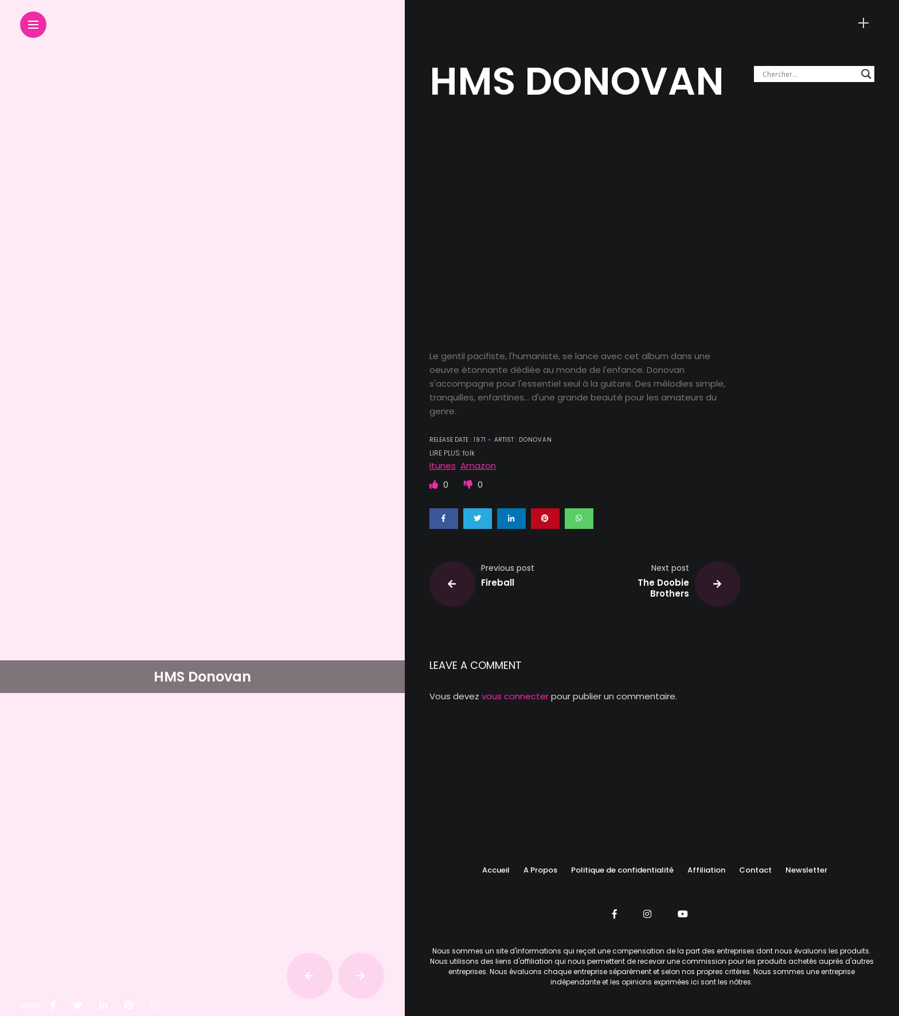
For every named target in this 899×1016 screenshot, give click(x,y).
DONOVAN (534, 439)
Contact (755, 870)
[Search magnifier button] (866, 74)
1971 (478, 439)
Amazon (478, 466)
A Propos (540, 870)
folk (469, 453)
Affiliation (706, 870)
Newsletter (806, 870)
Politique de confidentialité (622, 870)
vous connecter (515, 696)
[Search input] (809, 74)
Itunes (442, 466)
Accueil (496, 870)
